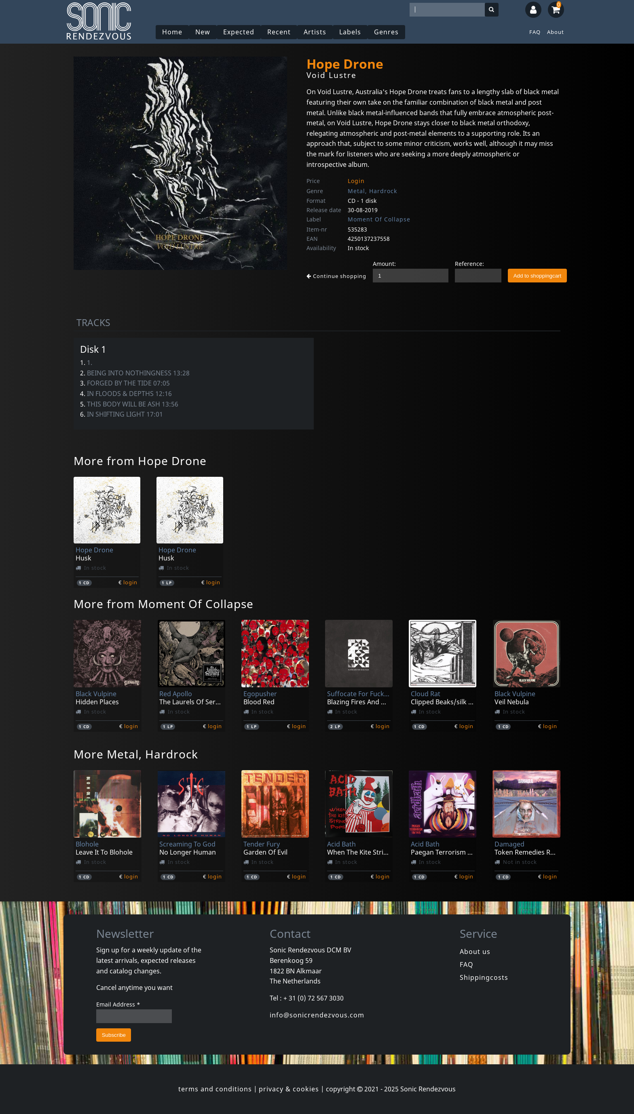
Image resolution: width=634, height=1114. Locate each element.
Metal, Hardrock (372, 191)
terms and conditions (215, 1089)
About (555, 32)
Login (356, 181)
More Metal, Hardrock (136, 754)
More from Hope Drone (140, 460)
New (202, 31)
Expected (238, 31)
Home (172, 31)
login (130, 582)
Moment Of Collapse (379, 219)
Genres (386, 31)
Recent (279, 31)
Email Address (118, 1004)
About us (475, 951)
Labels (350, 31)
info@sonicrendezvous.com (317, 1015)
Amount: (384, 263)
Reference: (469, 263)
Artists (315, 31)
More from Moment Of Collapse (164, 603)
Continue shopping (336, 276)
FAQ (535, 32)
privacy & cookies (289, 1089)
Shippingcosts (484, 977)
